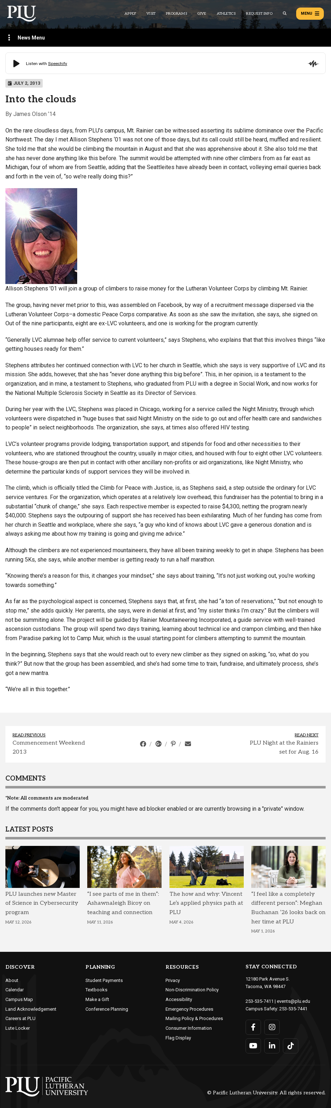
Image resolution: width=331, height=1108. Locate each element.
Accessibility (179, 999)
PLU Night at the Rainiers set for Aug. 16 (284, 748)
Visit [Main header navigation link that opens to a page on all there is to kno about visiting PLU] (150, 13)
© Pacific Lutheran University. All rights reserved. (266, 1092)
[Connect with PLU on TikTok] (290, 1045)
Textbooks (96, 989)
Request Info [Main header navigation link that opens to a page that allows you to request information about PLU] (259, 13)
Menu (310, 13)
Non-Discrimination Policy (192, 989)
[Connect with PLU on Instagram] (272, 1027)
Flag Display (178, 1038)
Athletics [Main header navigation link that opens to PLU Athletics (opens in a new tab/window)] (226, 13)
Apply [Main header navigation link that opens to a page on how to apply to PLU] (130, 13)
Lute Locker (17, 1028)
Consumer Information (189, 1028)
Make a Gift (97, 999)
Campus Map (19, 999)
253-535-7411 (260, 1001)
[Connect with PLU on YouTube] (253, 1045)
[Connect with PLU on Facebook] (253, 1027)
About (11, 980)
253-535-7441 (293, 1008)
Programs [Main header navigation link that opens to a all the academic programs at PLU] (176, 13)
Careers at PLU (20, 1018)
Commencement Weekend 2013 (49, 748)
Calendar (14, 989)
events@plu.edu (293, 1001)
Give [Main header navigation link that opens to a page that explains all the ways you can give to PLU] (201, 13)
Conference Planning (106, 1009)
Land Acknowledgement (30, 1009)
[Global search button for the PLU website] (285, 13)
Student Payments (104, 980)
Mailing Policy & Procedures (194, 1018)
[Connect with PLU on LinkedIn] (272, 1045)
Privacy (173, 980)
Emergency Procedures (189, 1009)
